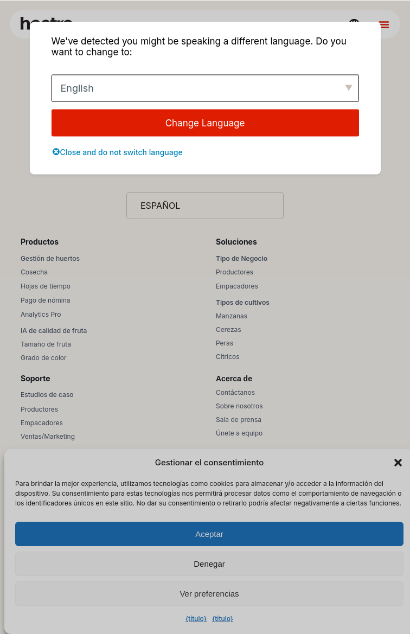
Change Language (205, 122)
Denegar (209, 563)
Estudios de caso (47, 394)
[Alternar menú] (384, 24)
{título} (196, 618)
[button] (398, 462)
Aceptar (209, 534)
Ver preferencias (209, 593)
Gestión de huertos (50, 258)
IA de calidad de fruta (54, 330)
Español (160, 205)
